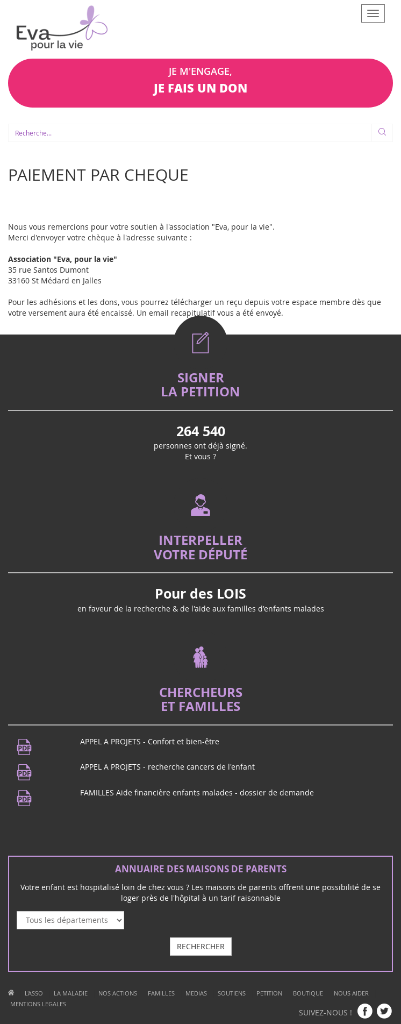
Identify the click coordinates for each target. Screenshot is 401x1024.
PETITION (269, 993)
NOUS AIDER (351, 993)
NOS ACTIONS (117, 993)
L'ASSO (34, 993)
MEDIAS (196, 993)
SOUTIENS (232, 993)
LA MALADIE (71, 993)
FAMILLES (161, 993)
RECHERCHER (201, 946)
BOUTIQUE (308, 993)
